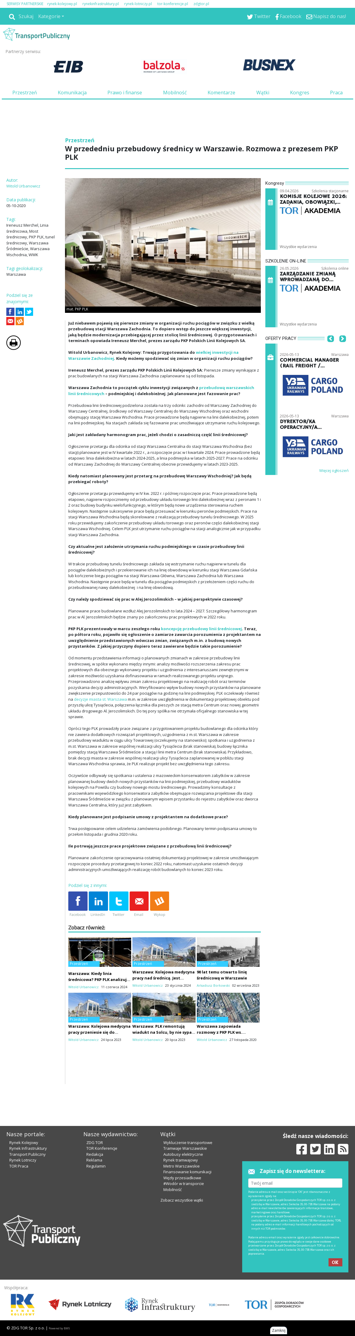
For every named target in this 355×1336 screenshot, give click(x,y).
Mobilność (175, 92)
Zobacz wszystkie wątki (181, 1200)
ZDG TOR (94, 1142)
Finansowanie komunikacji (187, 1171)
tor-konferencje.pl (172, 3)
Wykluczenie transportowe (187, 1142)
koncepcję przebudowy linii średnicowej (201, 628)
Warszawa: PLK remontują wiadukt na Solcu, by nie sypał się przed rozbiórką (162, 1032)
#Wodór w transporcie (183, 1183)
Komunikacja (72, 92)
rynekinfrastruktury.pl (100, 3)
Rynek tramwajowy (180, 1160)
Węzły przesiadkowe (182, 1177)
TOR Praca (18, 1166)
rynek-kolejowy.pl (62, 3)
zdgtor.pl (201, 3)
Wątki (262, 92)
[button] (331, 348)
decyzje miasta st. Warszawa (100, 699)
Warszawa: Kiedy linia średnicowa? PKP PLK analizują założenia (98, 979)
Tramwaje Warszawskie (185, 1148)
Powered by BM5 (59, 1328)
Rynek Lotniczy (22, 1160)
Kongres (299, 92)
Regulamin (96, 1166)
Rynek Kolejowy (23, 1142)
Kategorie (49, 16)
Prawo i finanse (124, 92)
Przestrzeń (24, 92)
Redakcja (94, 1154)
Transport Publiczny (27, 1154)
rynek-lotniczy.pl (138, 3)
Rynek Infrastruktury (28, 1148)
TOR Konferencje (101, 1148)
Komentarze (221, 92)
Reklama (94, 1160)
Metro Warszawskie (181, 1166)
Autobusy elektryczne (183, 1154)
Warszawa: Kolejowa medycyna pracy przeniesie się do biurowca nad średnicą (99, 1032)
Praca (336, 92)
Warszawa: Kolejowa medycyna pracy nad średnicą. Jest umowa (163, 978)
